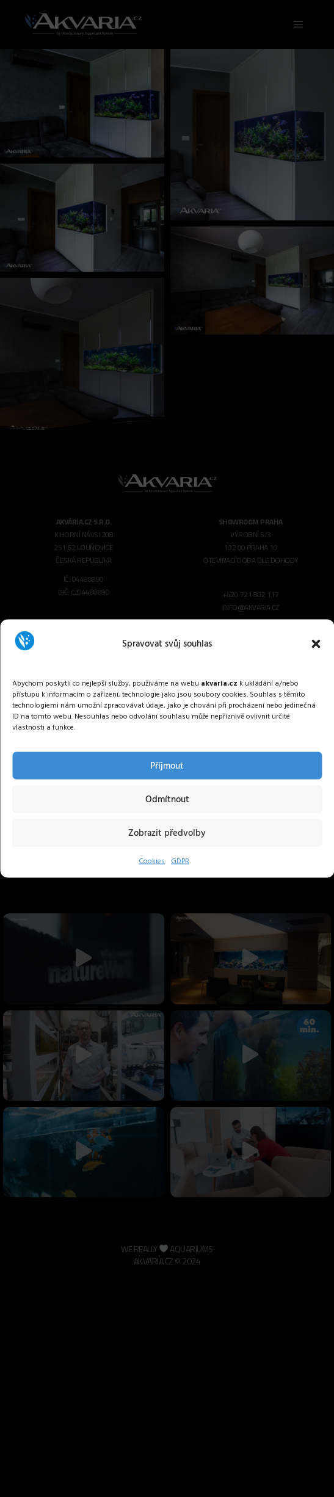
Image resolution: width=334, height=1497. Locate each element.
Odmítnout (167, 799)
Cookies (152, 861)
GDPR (180, 861)
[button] (316, 643)
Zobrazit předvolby (167, 832)
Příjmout (167, 765)
